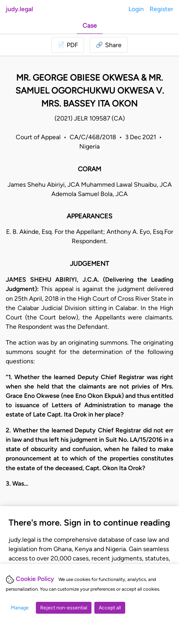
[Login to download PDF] (67, 45)
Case (90, 25)
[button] (109, 45)
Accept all (110, 608)
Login (136, 9)
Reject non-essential (63, 608)
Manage (20, 608)
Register (161, 9)
